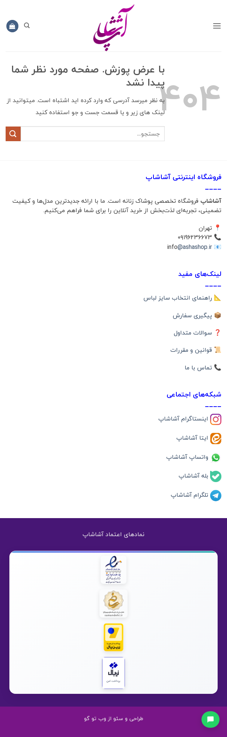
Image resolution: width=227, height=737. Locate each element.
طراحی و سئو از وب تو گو (113, 718)
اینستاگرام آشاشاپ (184, 418)
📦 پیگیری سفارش (197, 315)
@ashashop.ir (194, 247)
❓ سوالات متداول (197, 332)
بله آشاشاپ (194, 475)
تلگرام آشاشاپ (190, 495)
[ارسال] (13, 134)
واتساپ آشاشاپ (188, 456)
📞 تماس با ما (203, 367)
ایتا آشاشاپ (193, 437)
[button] (216, 26)
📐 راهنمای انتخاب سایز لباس (182, 297)
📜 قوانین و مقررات (195, 350)
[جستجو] (27, 25)
